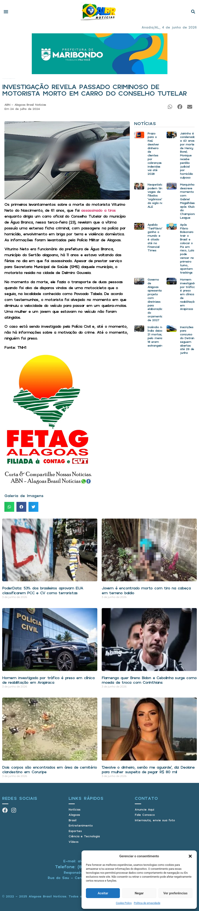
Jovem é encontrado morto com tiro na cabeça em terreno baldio (146, 590)
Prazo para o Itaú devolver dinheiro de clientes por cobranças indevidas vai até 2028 (154, 153)
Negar (139, 893)
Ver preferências (175, 893)
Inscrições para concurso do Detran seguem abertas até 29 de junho (187, 340)
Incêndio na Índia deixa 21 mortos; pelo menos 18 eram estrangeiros (156, 336)
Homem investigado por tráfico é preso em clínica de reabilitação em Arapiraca (188, 294)
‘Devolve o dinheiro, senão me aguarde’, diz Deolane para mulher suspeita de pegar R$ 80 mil (148, 769)
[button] (190, 856)
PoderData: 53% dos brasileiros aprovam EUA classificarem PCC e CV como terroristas (42, 590)
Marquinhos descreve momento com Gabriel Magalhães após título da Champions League (188, 201)
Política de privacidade (147, 903)
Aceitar (103, 893)
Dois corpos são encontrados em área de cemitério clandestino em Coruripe (49, 769)
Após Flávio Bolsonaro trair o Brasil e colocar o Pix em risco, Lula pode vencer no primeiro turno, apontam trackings (187, 248)
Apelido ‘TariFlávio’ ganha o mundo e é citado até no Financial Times (154, 237)
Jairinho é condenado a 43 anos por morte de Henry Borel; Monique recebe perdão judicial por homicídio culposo (187, 155)
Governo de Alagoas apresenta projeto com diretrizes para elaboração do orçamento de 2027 (155, 299)
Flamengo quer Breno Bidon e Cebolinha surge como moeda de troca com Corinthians (149, 680)
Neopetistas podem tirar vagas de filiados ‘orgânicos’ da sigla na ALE (155, 195)
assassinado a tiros (98, 210)
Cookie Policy (124, 903)
